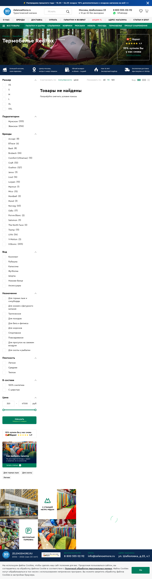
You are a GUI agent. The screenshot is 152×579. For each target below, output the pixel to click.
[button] (19, 80)
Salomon (14, 220)
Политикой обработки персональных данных (88, 569)
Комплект (13, 257)
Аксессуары (14, 285)
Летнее (7, 477)
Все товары (13, 26)
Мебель (91, 26)
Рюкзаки (80, 26)
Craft (13, 163)
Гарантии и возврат (75, 20)
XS (9, 85)
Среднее (12, 368)
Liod (12, 177)
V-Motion (14, 239)
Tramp (13, 230)
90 (108, 80)
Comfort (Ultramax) (20, 158)
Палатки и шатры (35, 26)
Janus (13, 172)
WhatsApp (122, 13)
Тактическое (14, 314)
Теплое (12, 372)
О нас (6, 20)
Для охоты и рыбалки (19, 350)
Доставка (36, 20)
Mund (13, 201)
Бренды (20, 20)
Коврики (67, 26)
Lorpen (14, 182)
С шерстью (14, 390)
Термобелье (115, 26)
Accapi (13, 139)
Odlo (13, 210)
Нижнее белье (15, 281)
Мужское (16, 121)
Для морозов (15, 328)
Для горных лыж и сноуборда (17, 299)
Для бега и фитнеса (18, 323)
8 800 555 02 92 (74, 556)
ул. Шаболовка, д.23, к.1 (134, 556)
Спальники (54, 26)
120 (112, 80)
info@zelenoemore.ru (101, 556)
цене (76, 80)
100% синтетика (16, 385)
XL (9, 104)
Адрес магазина (117, 20)
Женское (16, 126)
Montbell (14, 196)
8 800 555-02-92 (122, 10)
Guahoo (15, 167)
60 (104, 80)
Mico (13, 191)
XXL (10, 109)
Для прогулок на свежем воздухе (21, 344)
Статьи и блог (141, 20)
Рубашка (12, 262)
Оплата (53, 20)
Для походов (15, 318)
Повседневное (15, 338)
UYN (13, 234)
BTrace (13, 143)
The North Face (17, 225)
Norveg (14, 206)
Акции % (97, 20)
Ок (140, 570)
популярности (65, 80)
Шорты (12, 276)
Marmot (13, 187)
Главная (5, 36)
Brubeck (14, 153)
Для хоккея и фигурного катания (20, 307)
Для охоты (27, 473)
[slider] (3, 410)
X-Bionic (15, 244)
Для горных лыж (11, 473)
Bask (12, 148)
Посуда (102, 26)
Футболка (13, 271)
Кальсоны (13, 266)
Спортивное (14, 333)
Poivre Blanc (16, 215)
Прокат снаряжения (136, 26)
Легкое (12, 363)
